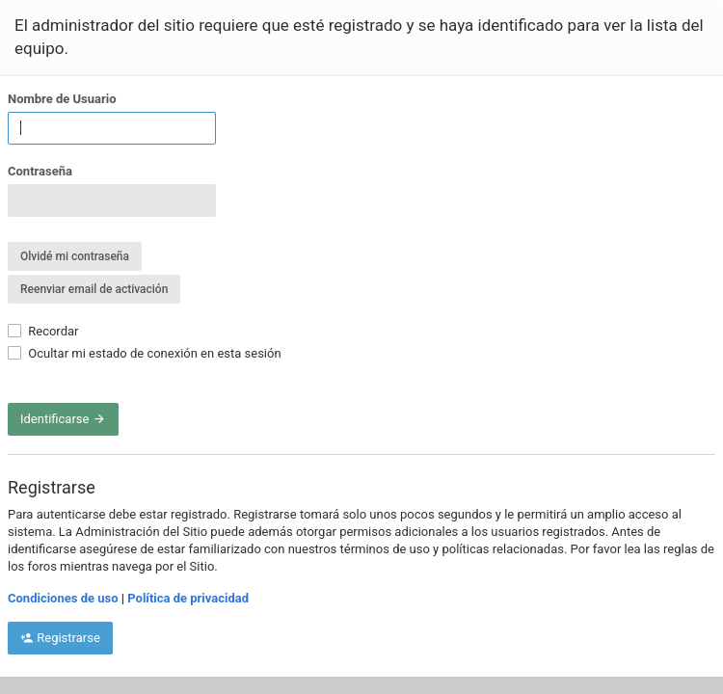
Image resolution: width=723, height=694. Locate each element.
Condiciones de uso (63, 598)
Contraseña (40, 171)
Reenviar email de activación (94, 289)
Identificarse (63, 419)
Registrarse (60, 637)
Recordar (43, 331)
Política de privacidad (188, 598)
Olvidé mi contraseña (74, 256)
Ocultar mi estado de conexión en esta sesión (144, 353)
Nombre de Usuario (62, 99)
